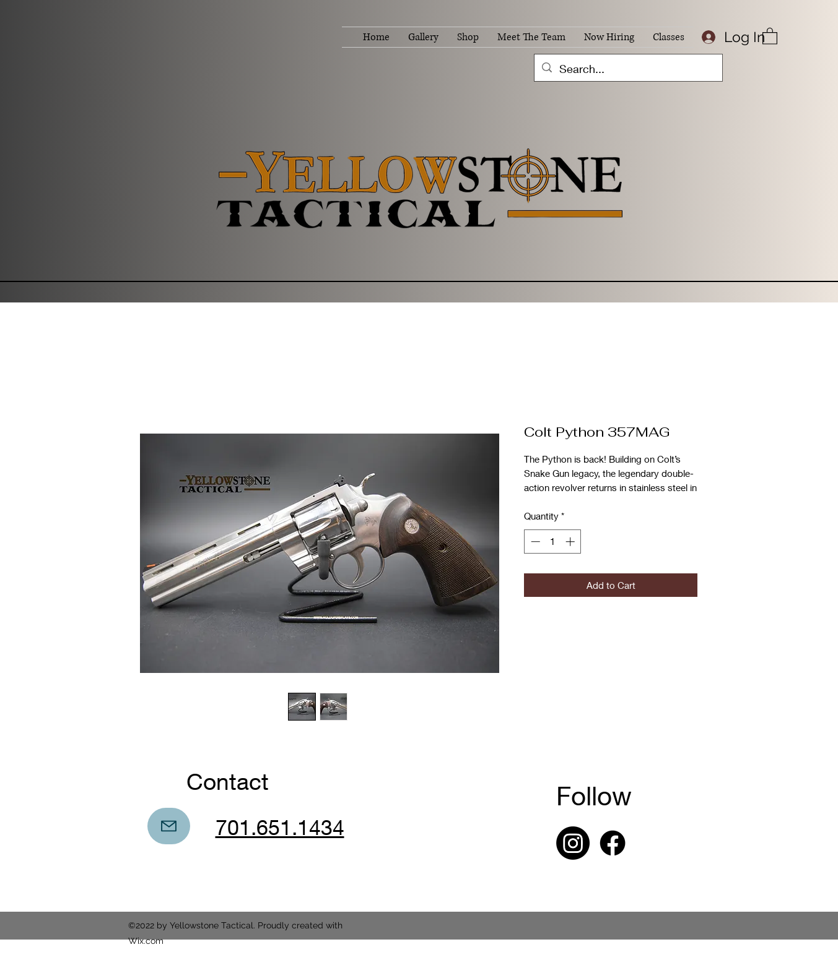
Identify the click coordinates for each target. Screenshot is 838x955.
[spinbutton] (553, 541)
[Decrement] (534, 541)
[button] (769, 36)
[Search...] (627, 69)
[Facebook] (612, 843)
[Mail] (168, 826)
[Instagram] (573, 843)
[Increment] (571, 541)
